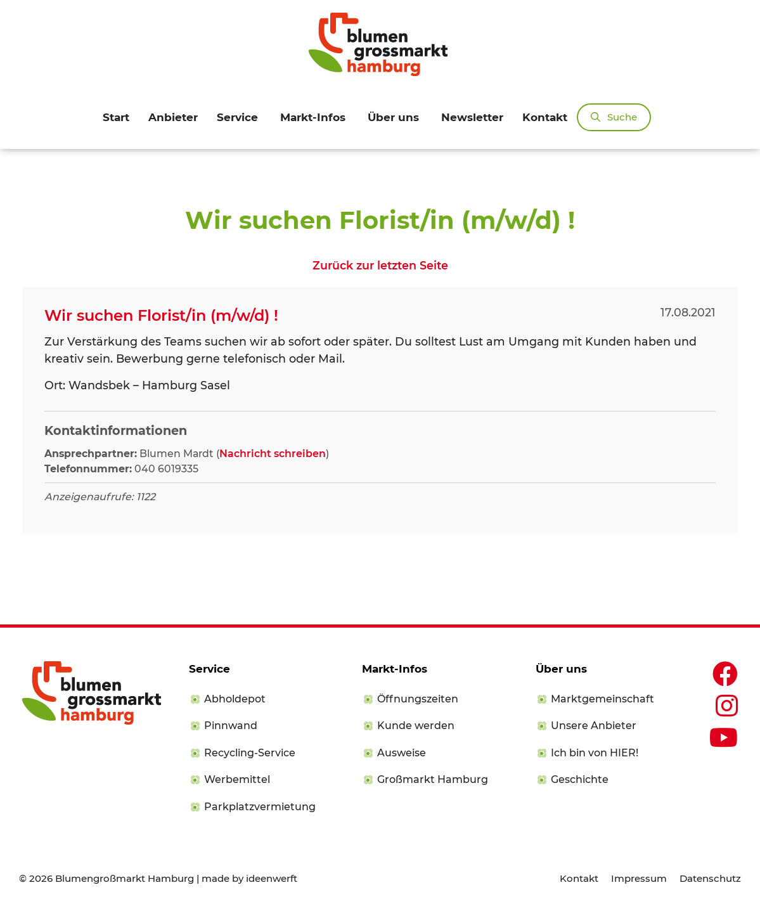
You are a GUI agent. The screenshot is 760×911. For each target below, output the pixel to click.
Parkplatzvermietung (260, 807)
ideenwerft (271, 878)
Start (116, 117)
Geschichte (580, 779)
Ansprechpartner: (90, 454)
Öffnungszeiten (417, 699)
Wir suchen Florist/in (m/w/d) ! (161, 315)
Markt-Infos (312, 117)
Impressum (639, 878)
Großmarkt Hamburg (432, 779)
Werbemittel (237, 779)
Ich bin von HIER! (594, 753)
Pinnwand (230, 726)
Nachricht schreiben (272, 454)
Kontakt (544, 117)
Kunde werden (415, 726)
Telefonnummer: (88, 469)
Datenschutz (710, 878)
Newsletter (472, 117)
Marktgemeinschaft (602, 699)
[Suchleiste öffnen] (614, 117)
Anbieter (173, 117)
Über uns (393, 117)
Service (237, 117)
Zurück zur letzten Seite (380, 265)
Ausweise (401, 753)
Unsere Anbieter (593, 726)
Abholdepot (235, 699)
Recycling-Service (249, 753)
